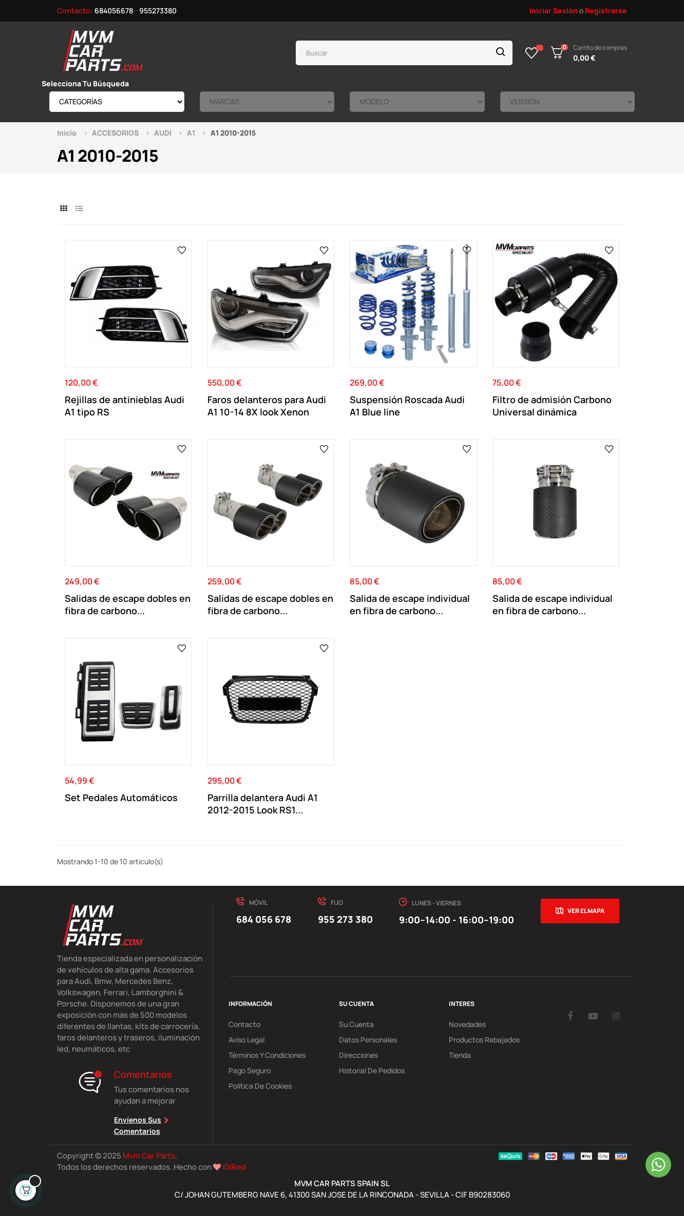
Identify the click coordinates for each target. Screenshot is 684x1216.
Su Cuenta (356, 1024)
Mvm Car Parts (149, 1155)
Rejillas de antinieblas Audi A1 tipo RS (124, 405)
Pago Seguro (250, 1070)
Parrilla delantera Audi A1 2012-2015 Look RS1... (262, 803)
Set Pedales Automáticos (121, 797)
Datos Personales (368, 1039)
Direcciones (358, 1055)
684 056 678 (263, 919)
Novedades (467, 1024)
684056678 (113, 10)
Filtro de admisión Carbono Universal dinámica (552, 405)
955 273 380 (345, 919)
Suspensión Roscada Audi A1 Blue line (407, 405)
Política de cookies (260, 1086)
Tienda (460, 1055)
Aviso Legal (246, 1039)
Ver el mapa (585, 910)
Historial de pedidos (372, 1070)
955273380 (158, 10)
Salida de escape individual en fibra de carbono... (410, 604)
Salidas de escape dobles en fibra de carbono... (128, 604)
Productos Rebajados (484, 1039)
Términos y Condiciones (267, 1055)
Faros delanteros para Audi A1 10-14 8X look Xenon (266, 405)
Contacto (244, 1024)
